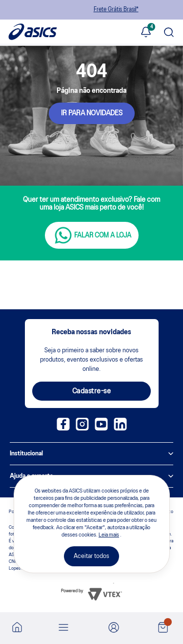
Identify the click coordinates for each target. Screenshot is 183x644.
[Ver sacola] (163, 628)
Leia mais (109, 535)
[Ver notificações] (146, 33)
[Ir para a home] (17, 630)
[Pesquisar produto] (169, 33)
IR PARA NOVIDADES (91, 113)
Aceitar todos (91, 556)
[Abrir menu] (63, 628)
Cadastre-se (91, 391)
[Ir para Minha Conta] (113, 628)
